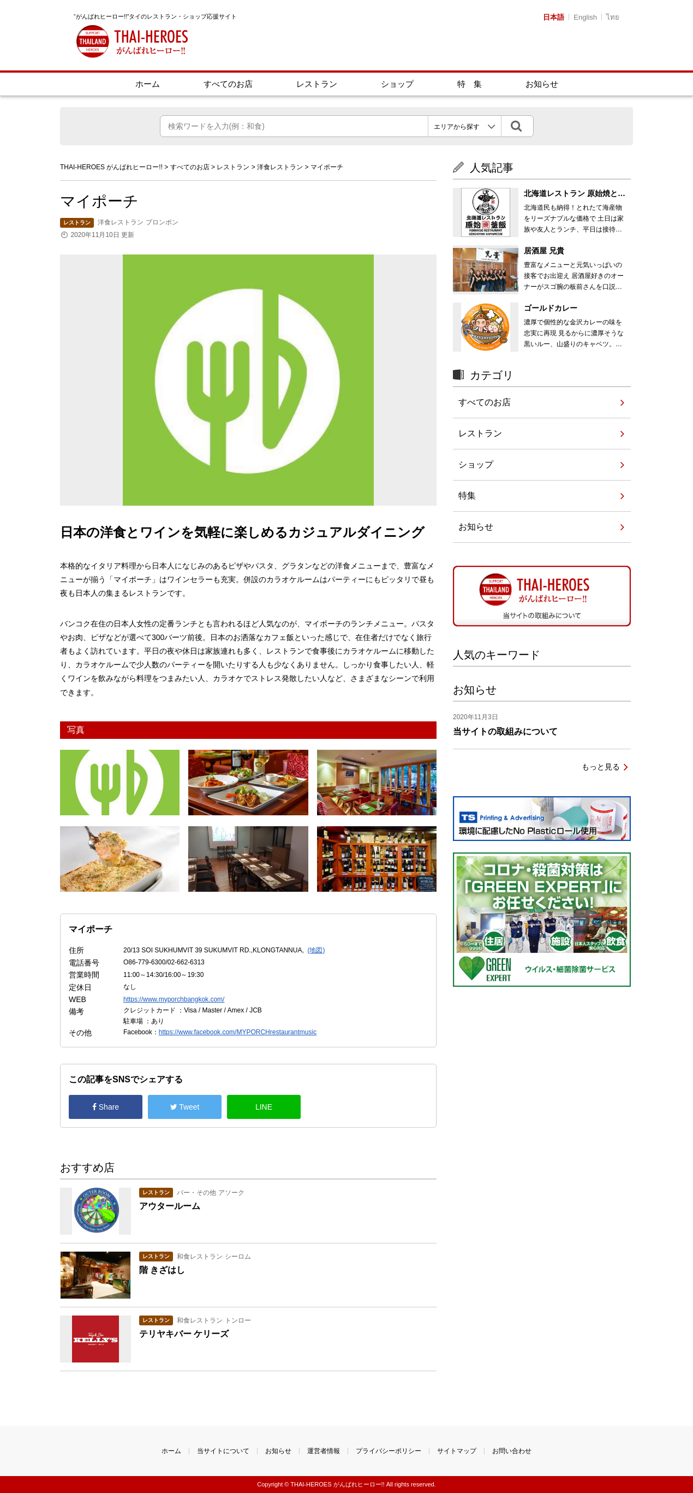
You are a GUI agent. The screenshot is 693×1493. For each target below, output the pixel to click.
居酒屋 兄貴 (544, 250)
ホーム (147, 83)
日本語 (553, 17)
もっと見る (601, 766)
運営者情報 (323, 1451)
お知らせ (541, 83)
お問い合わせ (511, 1451)
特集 (467, 495)
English (585, 17)
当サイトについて (223, 1451)
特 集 (469, 83)
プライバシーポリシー (388, 1451)
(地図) (316, 950)
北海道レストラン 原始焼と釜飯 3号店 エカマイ (574, 199)
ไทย (612, 17)
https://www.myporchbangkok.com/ (173, 999)
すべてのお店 (228, 83)
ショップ (397, 83)
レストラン (316, 83)
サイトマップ (456, 1451)
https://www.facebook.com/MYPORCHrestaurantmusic (237, 1032)
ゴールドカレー (550, 308)
